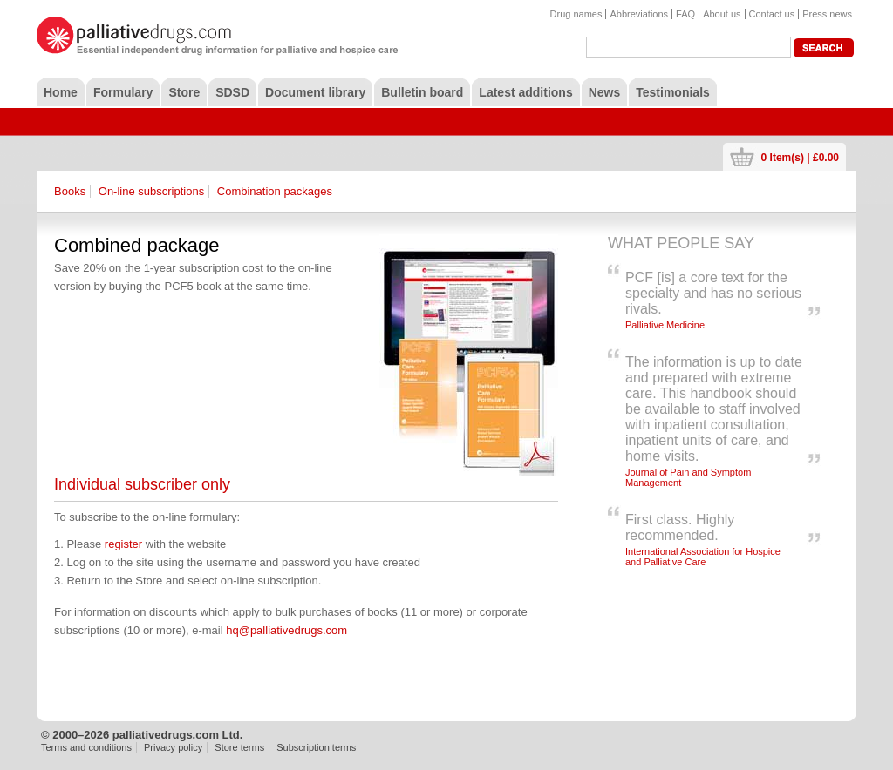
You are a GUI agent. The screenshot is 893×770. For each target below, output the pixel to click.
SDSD (232, 92)
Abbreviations (639, 14)
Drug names (576, 14)
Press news (827, 14)
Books (69, 191)
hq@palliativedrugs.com (286, 630)
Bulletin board (422, 92)
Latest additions (525, 92)
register (123, 543)
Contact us (772, 14)
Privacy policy (173, 747)
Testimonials (673, 92)
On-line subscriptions (151, 191)
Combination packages (274, 191)
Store (184, 92)
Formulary (123, 92)
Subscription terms (316, 747)
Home (61, 92)
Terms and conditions (86, 747)
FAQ (685, 14)
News (605, 92)
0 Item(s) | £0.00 (800, 157)
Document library (315, 92)
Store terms (239, 747)
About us (721, 14)
